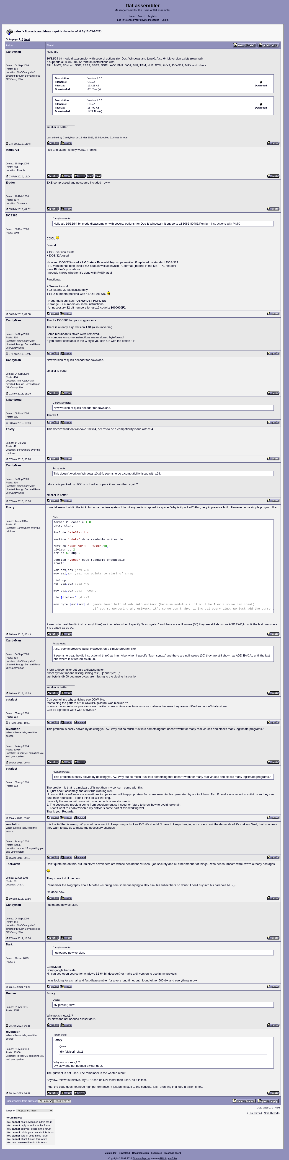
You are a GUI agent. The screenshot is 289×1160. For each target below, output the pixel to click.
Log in (165, 20)
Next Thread (271, 1113)
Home (132, 16)
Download (124, 1153)
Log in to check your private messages (138, 20)
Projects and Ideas (38, 31)
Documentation (140, 1153)
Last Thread (255, 1113)
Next (27, 39)
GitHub (162, 1158)
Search (141, 16)
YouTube (172, 1158)
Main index (110, 1153)
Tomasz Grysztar (141, 1158)
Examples (156, 1153)
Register (152, 16)
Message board (172, 1153)
